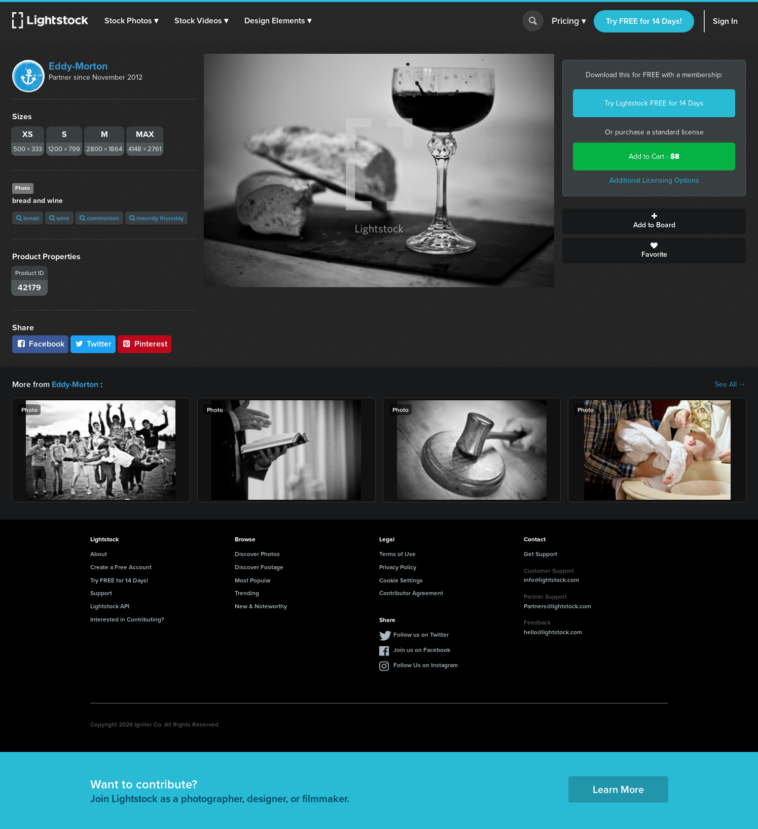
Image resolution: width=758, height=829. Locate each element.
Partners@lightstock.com (557, 605)
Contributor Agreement (411, 593)
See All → (730, 384)
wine (59, 218)
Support (101, 593)
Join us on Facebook (421, 649)
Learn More (618, 789)
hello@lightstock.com (553, 632)
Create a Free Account (121, 567)
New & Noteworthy (261, 606)
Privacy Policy (397, 567)
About (98, 553)
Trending (247, 593)
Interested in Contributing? (127, 619)
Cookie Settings (401, 579)
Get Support (540, 553)
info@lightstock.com (551, 579)
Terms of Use (397, 553)
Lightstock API (109, 606)
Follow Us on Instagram (425, 665)
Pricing (569, 21)
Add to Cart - (654, 156)
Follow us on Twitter (421, 634)
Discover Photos (257, 553)
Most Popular (253, 579)
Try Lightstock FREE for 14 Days (654, 103)
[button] (131, 21)
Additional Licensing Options (654, 180)
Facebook (40, 344)
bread (27, 218)
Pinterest (144, 344)
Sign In (725, 21)
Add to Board (654, 221)
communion (99, 218)
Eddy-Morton (78, 66)
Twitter (93, 344)
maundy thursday (156, 218)
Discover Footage (259, 567)
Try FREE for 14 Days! (644, 21)
